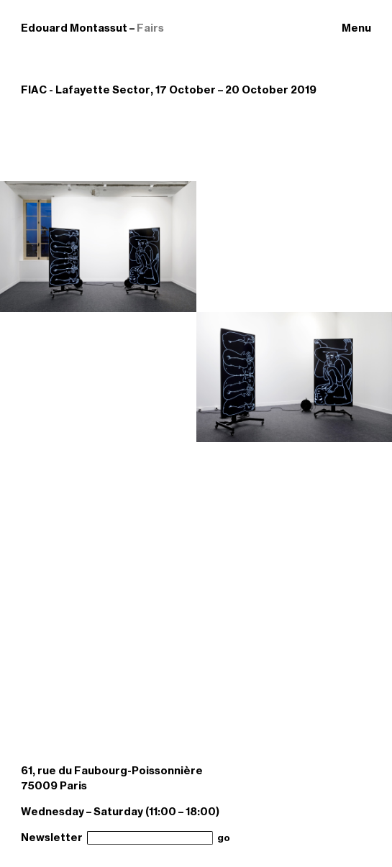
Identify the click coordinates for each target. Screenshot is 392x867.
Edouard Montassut (74, 28)
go (223, 838)
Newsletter (52, 837)
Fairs (150, 28)
